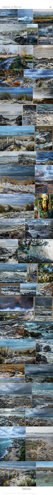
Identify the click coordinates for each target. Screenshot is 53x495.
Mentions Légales (24, 493)
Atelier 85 (33, 493)
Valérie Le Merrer (12, 7)
